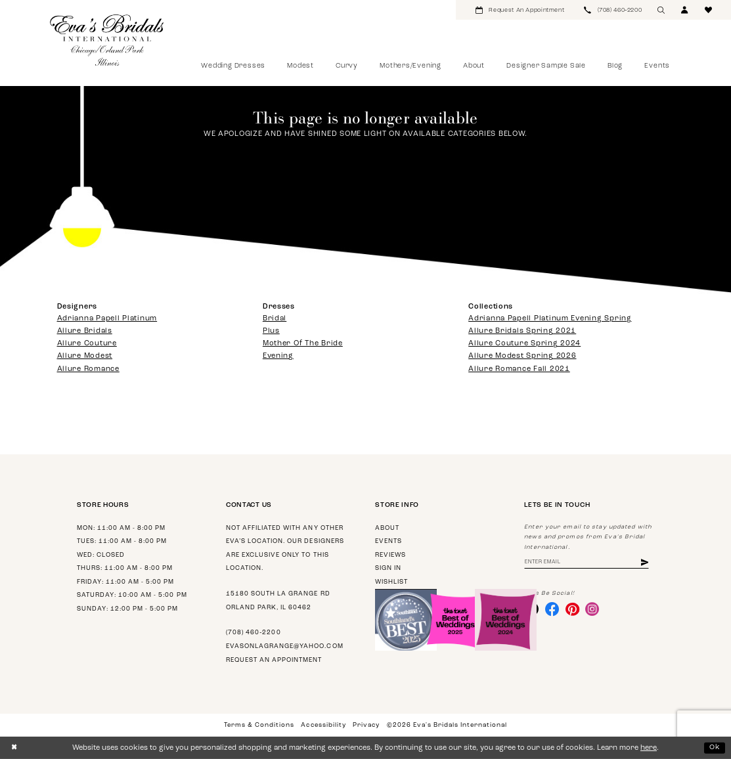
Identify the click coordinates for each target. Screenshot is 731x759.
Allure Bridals (84, 331)
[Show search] (661, 10)
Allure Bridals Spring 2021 (522, 331)
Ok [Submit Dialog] (714, 747)
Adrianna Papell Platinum (107, 318)
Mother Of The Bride (303, 343)
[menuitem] (520, 10)
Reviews (390, 555)
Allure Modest (85, 356)
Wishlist (391, 582)
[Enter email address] (588, 563)
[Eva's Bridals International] (107, 40)
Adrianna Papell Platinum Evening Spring (550, 318)
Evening (278, 356)
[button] (685, 10)
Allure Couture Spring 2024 (524, 343)
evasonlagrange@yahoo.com (284, 646)
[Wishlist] (708, 10)
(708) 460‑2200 (253, 633)
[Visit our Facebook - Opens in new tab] (553, 609)
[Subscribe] (649, 563)
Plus (271, 331)
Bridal (274, 318)
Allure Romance (88, 369)
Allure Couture (87, 343)
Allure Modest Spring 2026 (522, 356)
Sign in (388, 568)
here (648, 748)
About (387, 528)
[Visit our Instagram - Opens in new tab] (594, 609)
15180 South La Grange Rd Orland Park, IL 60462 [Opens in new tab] (278, 601)
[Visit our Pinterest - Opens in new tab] (573, 609)
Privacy (366, 725)
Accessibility (323, 725)
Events (388, 541)
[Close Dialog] (14, 747)
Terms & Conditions (259, 725)
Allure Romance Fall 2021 (519, 369)
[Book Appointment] (520, 10)
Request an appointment (274, 660)
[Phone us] (613, 10)
